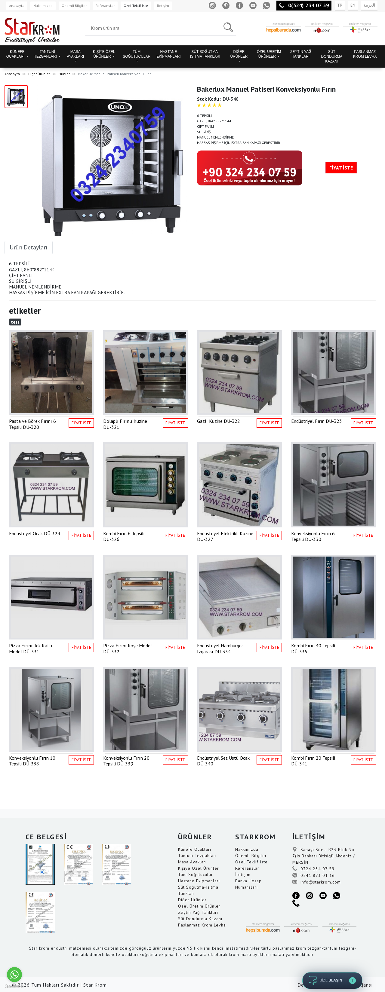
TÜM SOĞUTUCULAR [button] (136, 54)
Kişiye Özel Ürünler (198, 868)
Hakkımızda (43, 5)
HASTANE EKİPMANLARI (168, 54)
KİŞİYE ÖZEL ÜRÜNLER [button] (104, 54)
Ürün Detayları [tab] (29, 247)
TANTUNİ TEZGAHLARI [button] (46, 54)
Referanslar (105, 5)
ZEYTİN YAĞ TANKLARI (300, 54)
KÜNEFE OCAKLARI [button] (16, 54)
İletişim (163, 5)
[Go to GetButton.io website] (14, 986)
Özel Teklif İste (136, 5)
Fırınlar (64, 74)
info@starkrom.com (316, 882)
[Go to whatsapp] (14, 974)
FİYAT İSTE (341, 168)
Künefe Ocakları (194, 849)
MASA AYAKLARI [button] (75, 54)
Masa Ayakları (192, 862)
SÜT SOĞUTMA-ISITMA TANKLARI (205, 54)
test (15, 322)
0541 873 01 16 (313, 875)
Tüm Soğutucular (195, 874)
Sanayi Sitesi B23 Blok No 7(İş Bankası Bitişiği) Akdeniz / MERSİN (323, 856)
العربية (369, 5)
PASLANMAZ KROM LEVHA (365, 54)
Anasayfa (16, 5)
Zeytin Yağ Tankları (198, 912)
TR (339, 5)
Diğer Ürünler (39, 74)
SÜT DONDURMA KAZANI (332, 56)
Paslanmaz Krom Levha (202, 925)
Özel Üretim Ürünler (199, 906)
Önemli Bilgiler (74, 5)
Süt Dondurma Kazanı (200, 918)
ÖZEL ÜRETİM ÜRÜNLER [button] (269, 54)
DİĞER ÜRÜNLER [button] (239, 54)
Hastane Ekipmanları (199, 881)
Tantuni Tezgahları (197, 855)
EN (352, 5)
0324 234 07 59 (313, 868)
